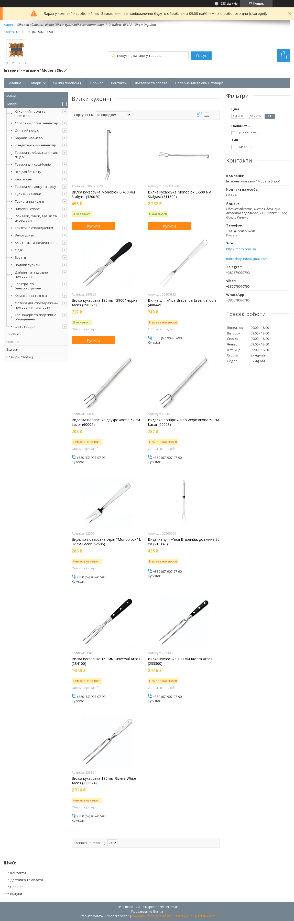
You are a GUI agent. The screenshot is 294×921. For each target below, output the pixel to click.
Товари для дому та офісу (35, 186)
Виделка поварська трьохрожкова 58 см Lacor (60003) (183, 422)
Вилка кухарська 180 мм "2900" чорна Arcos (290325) (104, 302)
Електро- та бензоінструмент (29, 285)
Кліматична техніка (31, 295)
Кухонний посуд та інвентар (30, 113)
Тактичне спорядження (34, 227)
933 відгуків (229, 3)
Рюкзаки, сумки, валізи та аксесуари (36, 218)
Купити (93, 226)
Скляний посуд (27, 130)
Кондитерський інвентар (35, 145)
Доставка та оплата (151, 83)
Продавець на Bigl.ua (147, 911)
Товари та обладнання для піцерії (37, 154)
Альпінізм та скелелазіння (36, 242)
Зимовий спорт (27, 209)
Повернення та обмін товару (199, 83)
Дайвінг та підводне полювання (31, 274)
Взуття (20, 257)
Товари (35, 83)
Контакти (119, 83)
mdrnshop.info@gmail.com (247, 259)
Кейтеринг (23, 179)
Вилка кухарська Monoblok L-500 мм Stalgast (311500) (179, 194)
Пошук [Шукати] (201, 56)
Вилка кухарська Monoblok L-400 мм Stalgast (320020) (103, 194)
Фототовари (25, 326)
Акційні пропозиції (67, 83)
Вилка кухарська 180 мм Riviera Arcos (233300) (180, 661)
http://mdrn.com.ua (241, 249)
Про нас (96, 83)
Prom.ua (172, 907)
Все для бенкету (28, 171)
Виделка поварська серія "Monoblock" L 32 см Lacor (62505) (106, 541)
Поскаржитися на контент (151, 916)
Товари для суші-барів (33, 164)
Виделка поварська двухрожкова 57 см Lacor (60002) (106, 422)
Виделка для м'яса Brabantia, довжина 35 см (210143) (184, 541)
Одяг (19, 250)
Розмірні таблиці (20, 357)
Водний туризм (27, 265)
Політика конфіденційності (195, 916)
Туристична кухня (29, 201)
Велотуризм (25, 235)
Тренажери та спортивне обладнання (35, 316)
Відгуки (12, 349)
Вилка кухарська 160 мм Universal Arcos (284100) (106, 661)
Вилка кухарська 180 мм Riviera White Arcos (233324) (104, 780)
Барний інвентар (29, 138)
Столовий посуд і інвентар (36, 123)
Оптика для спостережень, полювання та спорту (37, 305)
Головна (14, 83)
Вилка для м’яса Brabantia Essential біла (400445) (182, 302)
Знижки (12, 334)
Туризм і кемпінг (28, 194)
